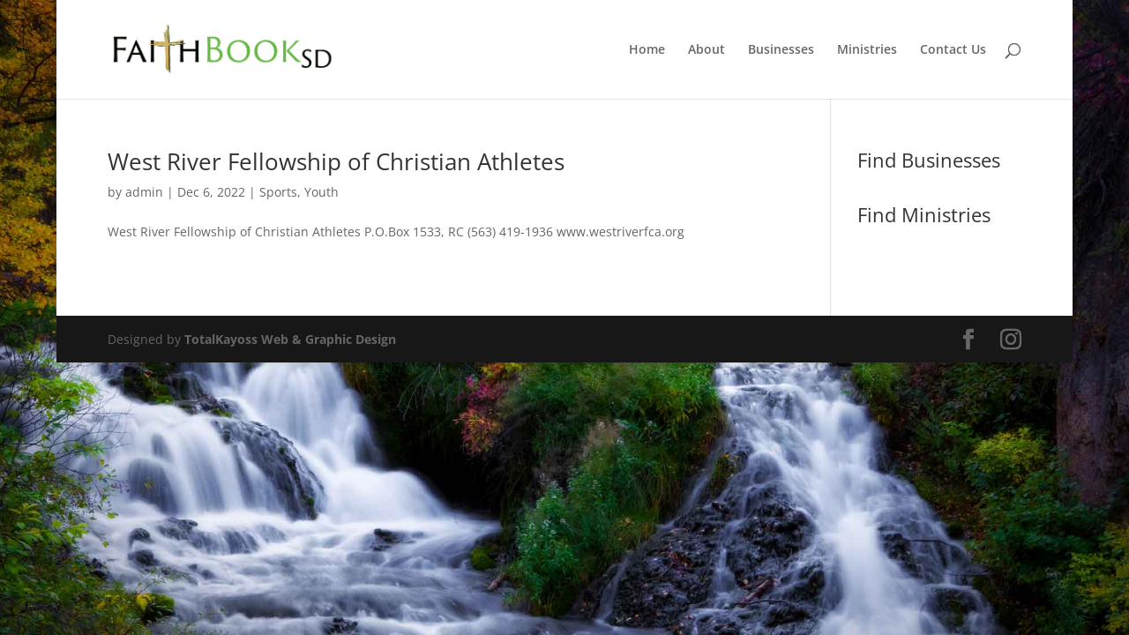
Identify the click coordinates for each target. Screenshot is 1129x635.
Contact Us (953, 50)
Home (647, 50)
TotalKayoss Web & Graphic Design (290, 339)
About (706, 50)
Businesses (781, 50)
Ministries (867, 50)
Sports (278, 191)
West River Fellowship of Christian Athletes (336, 161)
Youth (321, 191)
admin (144, 191)
